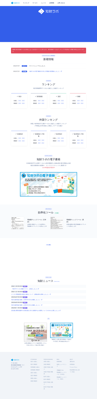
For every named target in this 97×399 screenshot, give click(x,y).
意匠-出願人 (34, 372)
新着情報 (59, 361)
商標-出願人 (34, 378)
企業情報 (51, 3)
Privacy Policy (73, 367)
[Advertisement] (48, 27)
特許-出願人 (34, 361)
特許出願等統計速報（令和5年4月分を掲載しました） (26, 299)
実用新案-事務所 (35, 370)
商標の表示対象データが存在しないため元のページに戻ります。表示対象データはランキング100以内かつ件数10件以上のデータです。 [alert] (48, 51)
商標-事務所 (34, 381)
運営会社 (72, 361)
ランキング (26, 3)
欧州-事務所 (47, 379)
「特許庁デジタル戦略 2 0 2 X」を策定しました (25, 289)
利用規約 (72, 364)
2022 (23, 105)
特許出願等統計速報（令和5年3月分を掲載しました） (26, 305)
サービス (35, 3)
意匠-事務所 (34, 375)
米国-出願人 (47, 361)
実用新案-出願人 (35, 367)
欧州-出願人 (47, 376)
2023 (19, 105)
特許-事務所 (34, 364)
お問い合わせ (61, 3)
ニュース (43, 3)
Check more (56, 281)
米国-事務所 (47, 364)
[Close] (84, 51)
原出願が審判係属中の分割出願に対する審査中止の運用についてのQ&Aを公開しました (36, 310)
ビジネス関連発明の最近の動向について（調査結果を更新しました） (31, 294)
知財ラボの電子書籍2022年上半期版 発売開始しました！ (45, 71)
